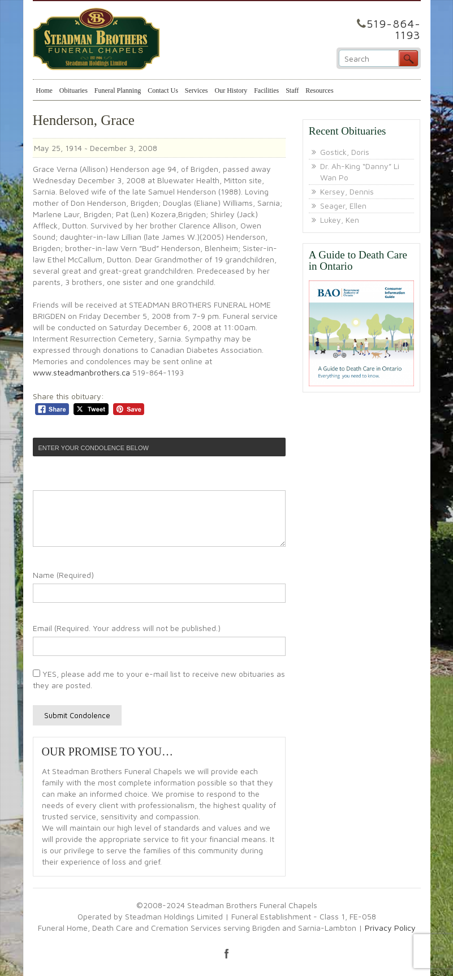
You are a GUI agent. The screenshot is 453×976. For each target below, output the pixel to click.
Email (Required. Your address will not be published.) (127, 628)
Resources (319, 90)
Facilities (266, 90)
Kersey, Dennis (347, 191)
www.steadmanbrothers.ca (81, 372)
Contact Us (163, 90)
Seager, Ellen (343, 205)
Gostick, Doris (344, 152)
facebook (226, 953)
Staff (292, 90)
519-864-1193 (393, 29)
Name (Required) (63, 575)
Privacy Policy (390, 927)
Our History (230, 90)
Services (196, 90)
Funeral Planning (117, 90)
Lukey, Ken (339, 219)
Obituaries (73, 90)
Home (44, 90)
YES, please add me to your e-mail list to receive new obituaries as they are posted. (159, 679)
